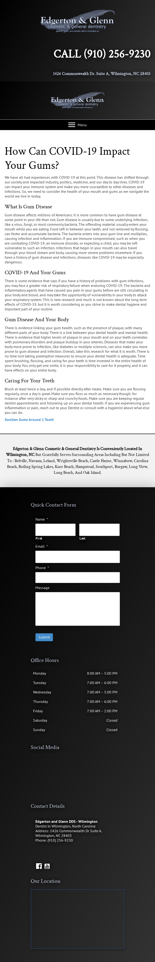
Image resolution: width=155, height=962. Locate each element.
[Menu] (77, 125)
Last (82, 538)
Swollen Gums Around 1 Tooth (29, 419)
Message (42, 585)
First (39, 538)
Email (41, 545)
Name (41, 519)
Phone (42, 566)
